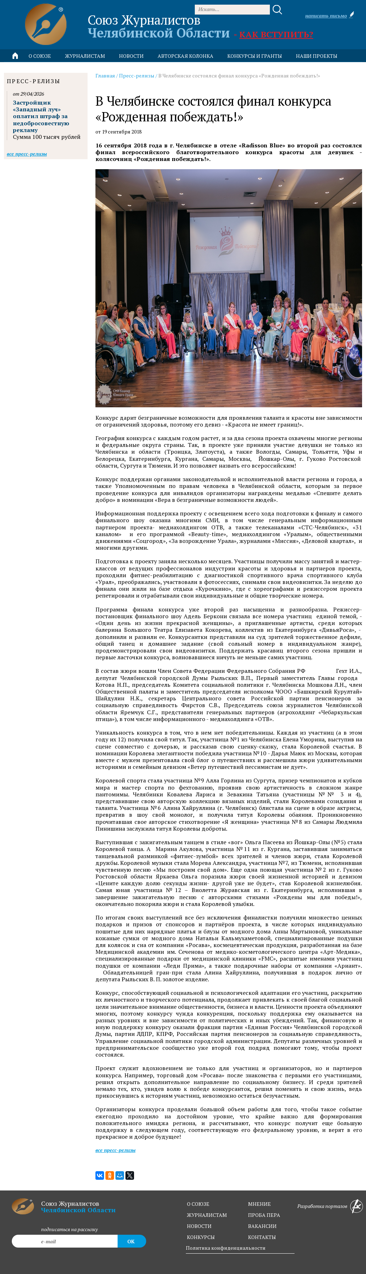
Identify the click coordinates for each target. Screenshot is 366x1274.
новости (131, 55)
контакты (262, 1237)
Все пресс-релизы (115, 1150)
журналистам (207, 1215)
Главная (105, 75)
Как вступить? (276, 34)
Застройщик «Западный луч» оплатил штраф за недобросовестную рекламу (41, 116)
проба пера (264, 1215)
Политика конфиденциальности (226, 1247)
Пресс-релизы (136, 75)
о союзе (198, 1203)
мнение (259, 1203)
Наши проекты (316, 55)
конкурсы (201, 1237)
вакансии (262, 1226)
